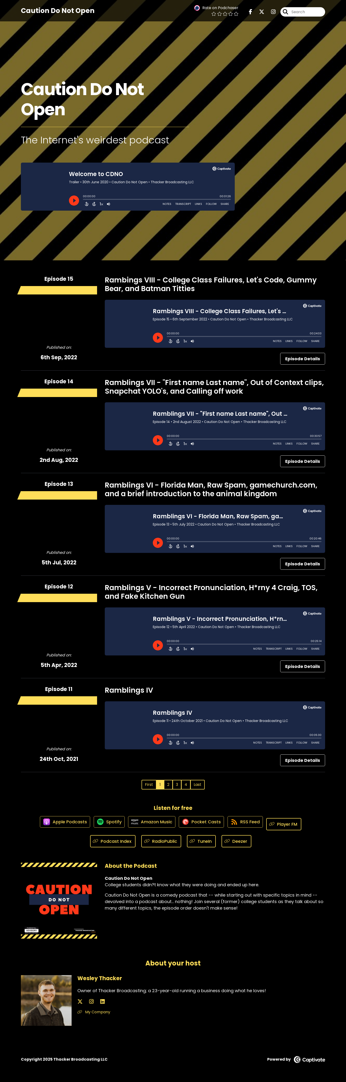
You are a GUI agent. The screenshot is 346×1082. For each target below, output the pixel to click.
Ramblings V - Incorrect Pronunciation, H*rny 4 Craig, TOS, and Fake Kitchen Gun (211, 592)
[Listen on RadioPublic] (161, 841)
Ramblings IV (129, 690)
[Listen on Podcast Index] (113, 841)
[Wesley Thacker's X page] (80, 1002)
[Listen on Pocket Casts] (203, 824)
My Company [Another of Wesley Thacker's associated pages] (93, 1012)
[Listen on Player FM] (291, 824)
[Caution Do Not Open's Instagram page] (270, 14)
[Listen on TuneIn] (201, 841)
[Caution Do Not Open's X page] (258, 14)
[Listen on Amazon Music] (151, 824)
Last (197, 784)
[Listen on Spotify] (105, 824)
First (149, 784)
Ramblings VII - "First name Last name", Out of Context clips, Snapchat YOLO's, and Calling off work (214, 387)
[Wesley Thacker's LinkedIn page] (91, 1002)
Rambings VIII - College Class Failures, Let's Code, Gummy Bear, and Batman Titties (211, 284)
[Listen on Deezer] (236, 841)
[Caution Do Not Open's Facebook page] (250, 14)
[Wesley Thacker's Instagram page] (86, 1002)
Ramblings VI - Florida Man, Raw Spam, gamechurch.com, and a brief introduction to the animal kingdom (211, 489)
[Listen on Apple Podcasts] (57, 824)
